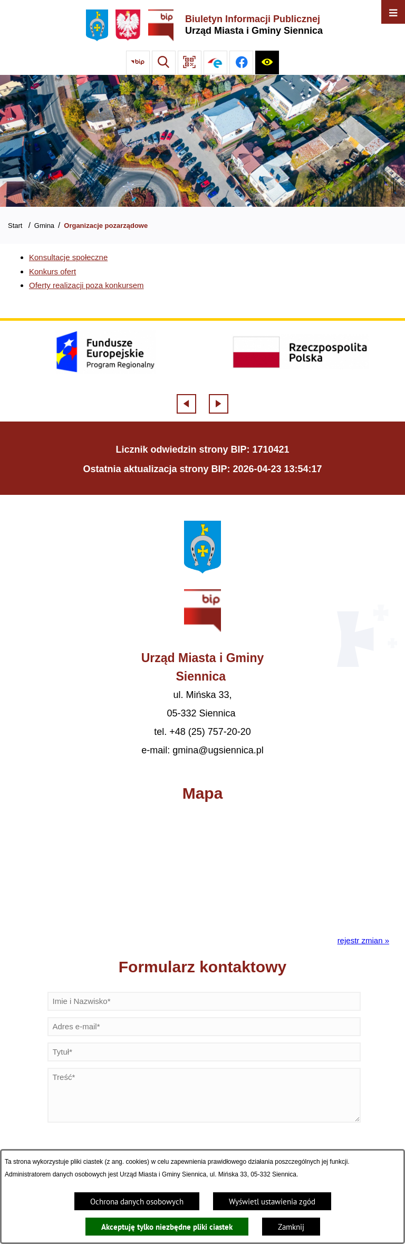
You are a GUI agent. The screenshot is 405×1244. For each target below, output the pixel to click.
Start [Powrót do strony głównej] (15, 225)
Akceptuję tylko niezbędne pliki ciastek (167, 1227)
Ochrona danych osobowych (137, 1202)
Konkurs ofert (52, 271)
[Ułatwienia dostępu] (267, 62)
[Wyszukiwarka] (164, 62)
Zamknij (291, 1227)
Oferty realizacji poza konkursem (86, 285)
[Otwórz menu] (393, 12)
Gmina (44, 225)
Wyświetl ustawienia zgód (272, 1202)
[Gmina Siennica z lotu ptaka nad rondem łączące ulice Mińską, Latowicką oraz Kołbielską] (202, 141)
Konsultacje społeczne (68, 257)
